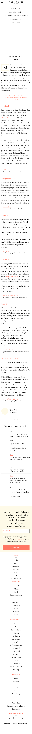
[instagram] (13, 718)
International (16, 578)
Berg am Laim (16, 630)
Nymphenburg (16, 657)
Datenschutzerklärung (20, 539)
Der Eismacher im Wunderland (10, 399)
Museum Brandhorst (7, 118)
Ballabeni (5, 106)
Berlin (16, 560)
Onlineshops (16, 605)
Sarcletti (4, 304)
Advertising (16, 694)
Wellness (16, 589)
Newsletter (16, 688)
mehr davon (17, 496)
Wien (16, 572)
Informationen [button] (16, 674)
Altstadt (16, 624)
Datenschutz (16, 703)
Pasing (16, 660)
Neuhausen (16, 654)
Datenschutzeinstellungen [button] (16, 706)
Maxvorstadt (16, 648)
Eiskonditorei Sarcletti (8, 350)
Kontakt (16, 682)
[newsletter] (22, 718)
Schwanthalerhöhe (16, 666)
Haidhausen (16, 636)
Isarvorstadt (16, 639)
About (16, 679)
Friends (16, 700)
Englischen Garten (12, 276)
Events (16, 691)
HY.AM (26, 723)
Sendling (16, 669)
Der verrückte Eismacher (11, 358)
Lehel (16, 642)
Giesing (16, 633)
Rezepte (16, 612)
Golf (16, 608)
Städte (16, 555)
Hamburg (16, 563)
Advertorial (16, 22)
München (16, 569)
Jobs (16, 697)
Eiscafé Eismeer (6, 251)
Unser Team (16, 685)
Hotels (16, 592)
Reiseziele (16, 586)
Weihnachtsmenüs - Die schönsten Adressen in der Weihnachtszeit (18, 480)
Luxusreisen (16, 581)
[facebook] (9, 718)
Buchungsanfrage (16, 595)
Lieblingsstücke (16, 602)
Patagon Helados (8, 178)
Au (16, 627)
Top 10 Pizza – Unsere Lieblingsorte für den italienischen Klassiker (17, 469)
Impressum (16, 709)
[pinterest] (18, 718)
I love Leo (5, 259)
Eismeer (4, 215)
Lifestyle (16, 598)
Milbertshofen (16, 651)
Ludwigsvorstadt (16, 645)
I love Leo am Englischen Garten (10, 295)
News (16, 615)
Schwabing (16, 663)
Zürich (16, 575)
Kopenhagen (16, 566)
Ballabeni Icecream (7, 170)
